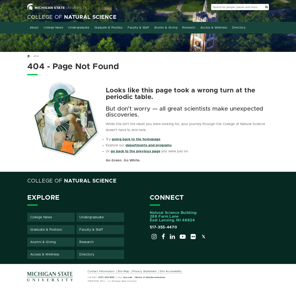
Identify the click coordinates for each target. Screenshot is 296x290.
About (34, 27)
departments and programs (149, 145)
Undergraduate (78, 27)
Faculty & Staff (138, 27)
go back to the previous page (135, 151)
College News (53, 27)
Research (188, 27)
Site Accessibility (171, 271)
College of (72, 17)
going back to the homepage (136, 139)
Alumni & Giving (165, 27)
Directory (239, 27)
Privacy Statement (144, 271)
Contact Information (101, 271)
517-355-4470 (163, 227)
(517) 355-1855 (106, 277)
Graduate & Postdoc (108, 27)
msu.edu (127, 277)
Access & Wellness (213, 27)
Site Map (123, 271)
